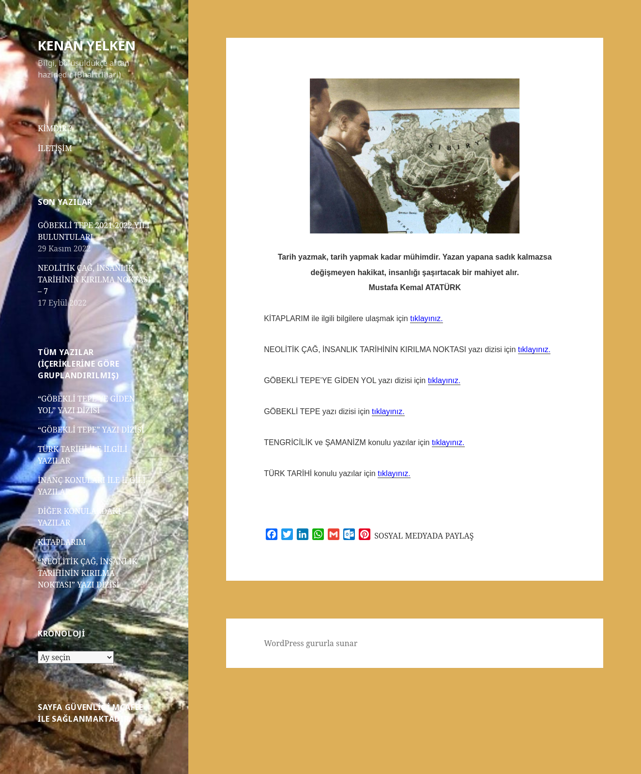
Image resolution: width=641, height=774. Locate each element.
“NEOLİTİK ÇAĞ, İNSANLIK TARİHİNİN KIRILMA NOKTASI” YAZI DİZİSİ (87, 573)
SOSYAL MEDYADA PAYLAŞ (423, 535)
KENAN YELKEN (87, 45)
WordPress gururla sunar (310, 643)
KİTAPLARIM (62, 542)
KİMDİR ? (55, 128)
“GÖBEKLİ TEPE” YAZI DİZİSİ (91, 429)
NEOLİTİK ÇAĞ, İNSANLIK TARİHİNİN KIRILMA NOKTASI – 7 (94, 279)
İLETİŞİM (55, 148)
